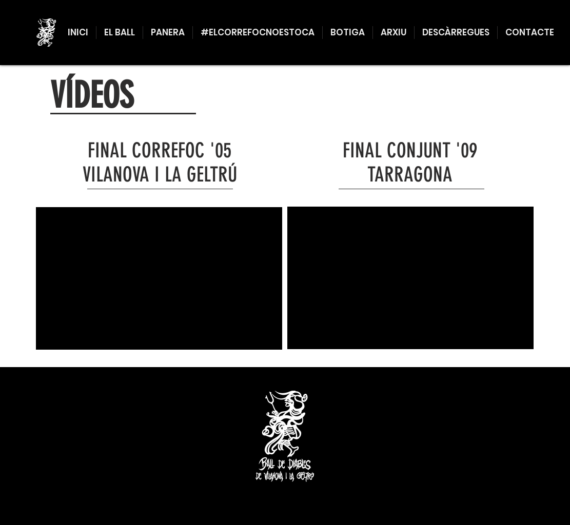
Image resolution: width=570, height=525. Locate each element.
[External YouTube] (159, 278)
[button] (119, 32)
